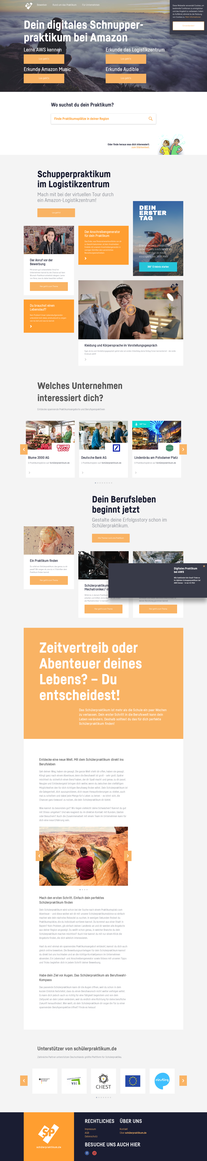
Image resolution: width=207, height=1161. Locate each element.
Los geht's (44, 59)
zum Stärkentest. (141, 147)
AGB (87, 1133)
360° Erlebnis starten (158, 266)
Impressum (90, 1129)
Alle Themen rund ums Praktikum (111, 538)
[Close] (204, 566)
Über (133, 1133)
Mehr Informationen (193, 17)
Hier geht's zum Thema (49, 286)
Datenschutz (91, 1136)
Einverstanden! (188, 26)
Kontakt (124, 1129)
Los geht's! (56, 213)
